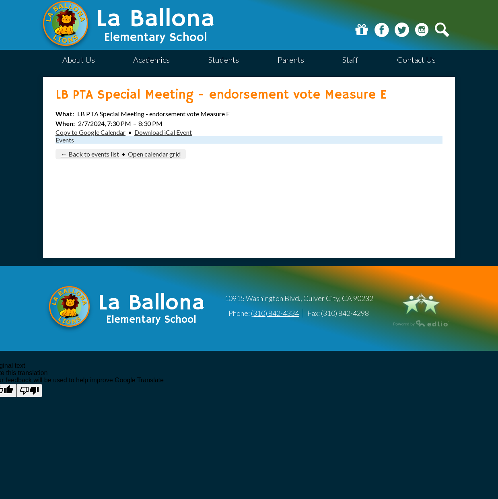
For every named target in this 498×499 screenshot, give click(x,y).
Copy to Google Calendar (91, 132)
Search (442, 30)
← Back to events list (90, 154)
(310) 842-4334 (275, 313)
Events (65, 140)
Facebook (382, 30)
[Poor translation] (29, 390)
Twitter (402, 30)
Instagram (422, 30)
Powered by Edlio (421, 323)
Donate (361, 30)
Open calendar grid (154, 154)
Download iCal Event (163, 132)
